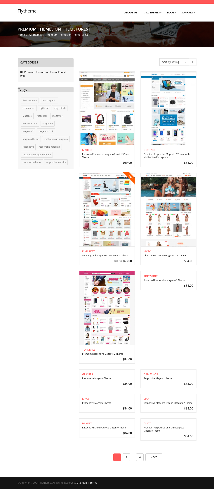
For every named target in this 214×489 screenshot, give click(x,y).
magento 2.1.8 (46, 131)
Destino (149, 150)
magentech (60, 108)
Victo (147, 251)
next (154, 457)
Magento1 (42, 115)
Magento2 (47, 123)
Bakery (87, 423)
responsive (28, 146)
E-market (88, 251)
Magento (27, 115)
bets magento (49, 100)
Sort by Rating (170, 62)
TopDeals (88, 349)
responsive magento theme (37, 154)
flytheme (44, 108)
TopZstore (151, 276)
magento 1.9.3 (30, 123)
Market (87, 150)
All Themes (35, 34)
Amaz (147, 423)
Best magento (30, 100)
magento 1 (57, 115)
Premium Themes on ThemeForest (45, 72)
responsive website (56, 162)
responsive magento (49, 146)
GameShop (151, 374)
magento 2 (28, 131)
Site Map (81, 482)
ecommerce (29, 108)
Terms (93, 482)
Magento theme (31, 139)
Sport (148, 398)
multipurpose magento (56, 139)
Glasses (87, 374)
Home (21, 34)
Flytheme (27, 11)
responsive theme (32, 162)
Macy (85, 398)
